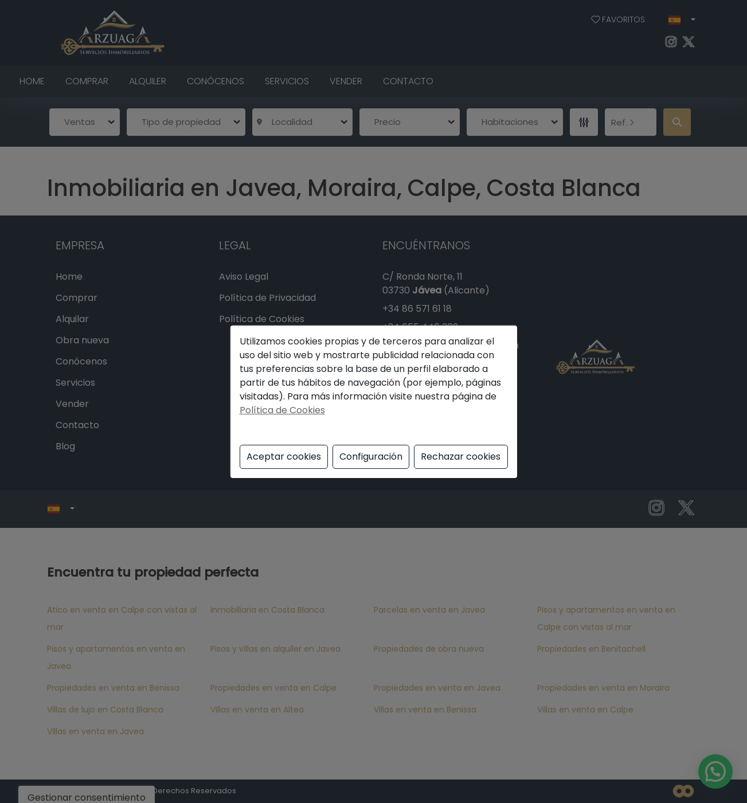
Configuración (370, 456)
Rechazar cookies (460, 456)
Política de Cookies (282, 410)
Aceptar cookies (284, 456)
